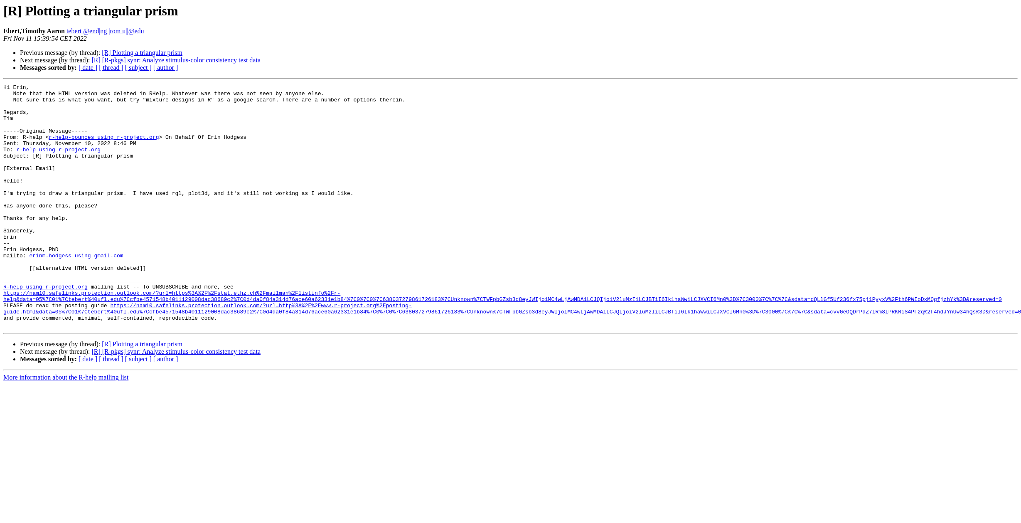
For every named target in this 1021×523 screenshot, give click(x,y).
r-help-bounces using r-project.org (104, 148)
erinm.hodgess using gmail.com (76, 290)
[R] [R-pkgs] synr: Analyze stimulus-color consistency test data (176, 60)
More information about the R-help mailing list (65, 425)
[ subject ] (138, 67)
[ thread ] (111, 67)
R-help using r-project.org (45, 327)
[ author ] (165, 67)
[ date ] (88, 67)
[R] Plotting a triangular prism (142, 52)
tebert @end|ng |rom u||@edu (105, 31)
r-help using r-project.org (58, 163)
